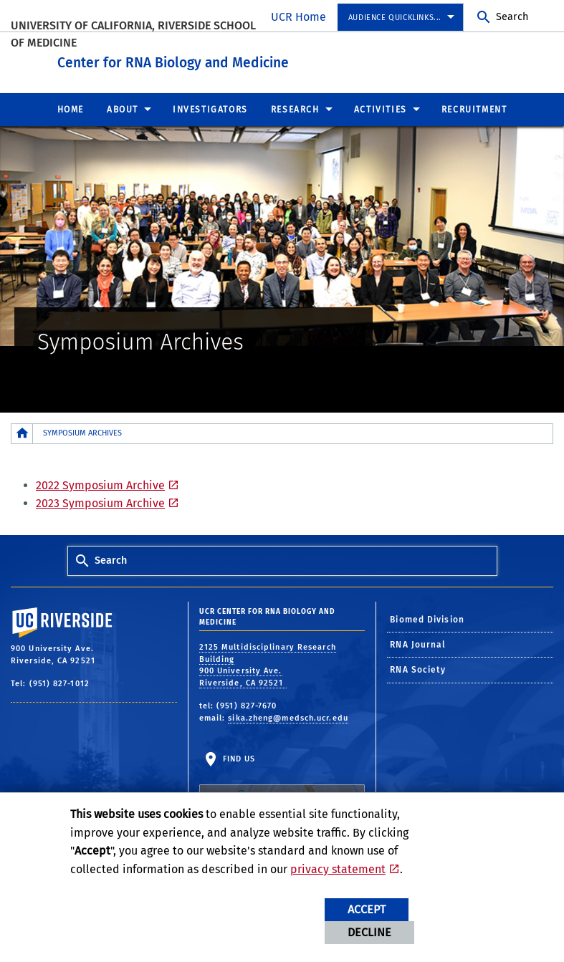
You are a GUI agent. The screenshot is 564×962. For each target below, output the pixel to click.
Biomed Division (427, 616)
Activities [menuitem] (380, 106)
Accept (367, 909)
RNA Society (418, 667)
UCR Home (298, 17)
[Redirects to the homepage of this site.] (22, 430)
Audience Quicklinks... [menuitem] (394, 17)
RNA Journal (418, 642)
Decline (369, 932)
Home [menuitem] (70, 106)
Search (512, 17)
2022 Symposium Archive (100, 482)
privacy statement (338, 869)
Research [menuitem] (295, 106)
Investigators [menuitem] (210, 106)
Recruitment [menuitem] (474, 106)
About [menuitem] (122, 106)
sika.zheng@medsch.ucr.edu (288, 714)
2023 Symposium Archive (100, 500)
